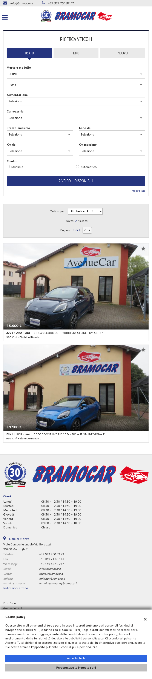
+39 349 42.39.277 (51, 564)
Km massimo (88, 144)
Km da (11, 144)
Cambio (12, 161)
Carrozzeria (15, 111)
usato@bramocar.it (51, 573)
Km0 (76, 53)
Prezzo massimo (18, 128)
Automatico (89, 167)
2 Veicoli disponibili (76, 181)
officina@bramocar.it (52, 578)
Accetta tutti (76, 658)
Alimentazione (17, 95)
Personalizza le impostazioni (76, 667)
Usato (29, 53)
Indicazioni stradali (16, 588)
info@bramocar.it (21, 3)
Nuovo (123, 53)
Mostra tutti (138, 191)
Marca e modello (19, 67)
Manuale (17, 167)
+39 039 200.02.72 (61, 3)
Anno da (85, 128)
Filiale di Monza (18, 538)
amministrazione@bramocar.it (58, 583)
